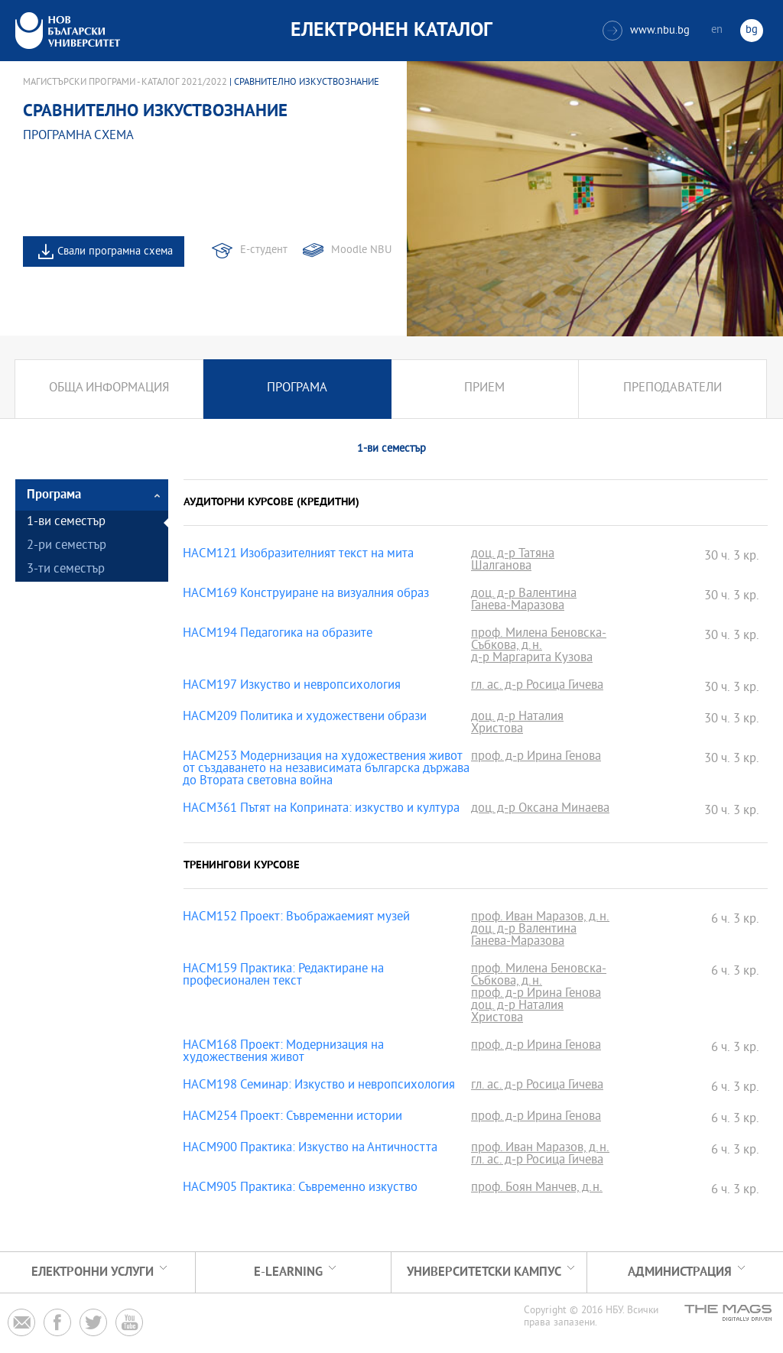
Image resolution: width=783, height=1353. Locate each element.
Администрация (680, 1272)
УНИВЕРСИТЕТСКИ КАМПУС (484, 1272)
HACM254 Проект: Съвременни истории (292, 1117)
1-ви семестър (66, 522)
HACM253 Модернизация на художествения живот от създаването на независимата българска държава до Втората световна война (326, 769)
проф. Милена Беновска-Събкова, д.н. (538, 640)
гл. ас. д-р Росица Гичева (537, 686)
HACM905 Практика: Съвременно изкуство (300, 1189)
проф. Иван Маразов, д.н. (540, 918)
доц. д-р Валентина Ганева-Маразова (524, 601)
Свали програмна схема (115, 252)
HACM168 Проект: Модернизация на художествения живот (283, 1052)
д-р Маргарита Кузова (532, 659)
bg (752, 30)
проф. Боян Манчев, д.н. (537, 1189)
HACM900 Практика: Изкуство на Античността (310, 1149)
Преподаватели (672, 389)
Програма (297, 389)
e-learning (288, 1272)
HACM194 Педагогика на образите (277, 634)
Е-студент (264, 250)
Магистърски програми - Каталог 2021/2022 (125, 82)
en (717, 30)
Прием (484, 389)
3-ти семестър (66, 570)
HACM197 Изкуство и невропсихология (292, 686)
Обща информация (109, 389)
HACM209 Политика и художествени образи (305, 718)
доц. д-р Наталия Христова (517, 724)
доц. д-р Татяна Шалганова (512, 561)
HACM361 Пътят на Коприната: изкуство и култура (321, 809)
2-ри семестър (66, 546)
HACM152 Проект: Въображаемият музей (296, 918)
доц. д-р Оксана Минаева (540, 809)
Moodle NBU (361, 250)
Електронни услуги (92, 1272)
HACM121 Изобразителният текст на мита (298, 555)
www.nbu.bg (646, 31)
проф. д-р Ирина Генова (536, 757)
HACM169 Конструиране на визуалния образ (306, 595)
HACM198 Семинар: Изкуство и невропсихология (319, 1086)
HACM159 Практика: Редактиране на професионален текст (283, 976)
